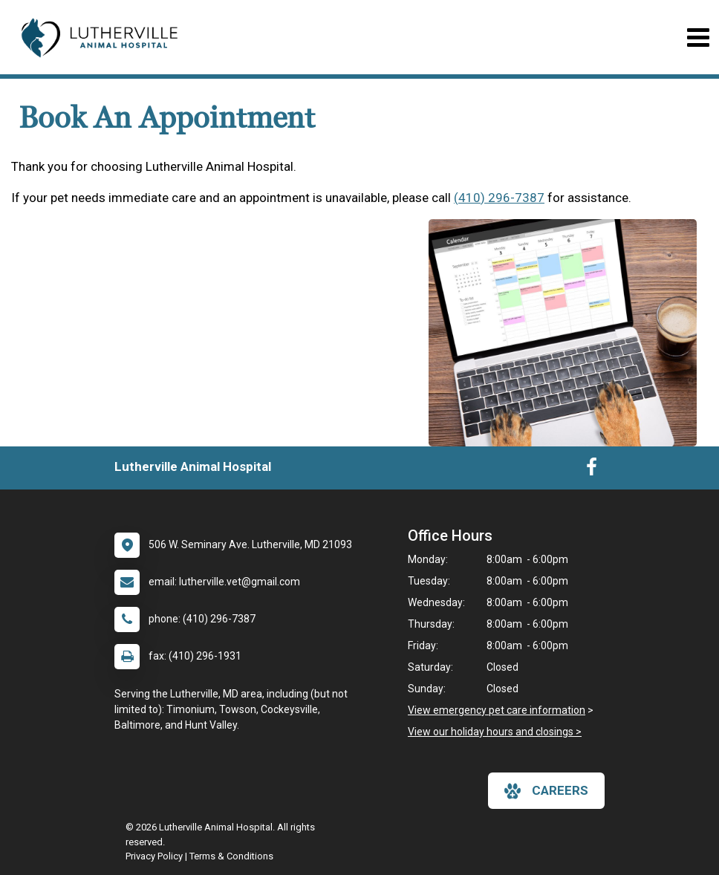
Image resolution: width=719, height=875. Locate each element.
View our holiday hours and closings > (495, 732)
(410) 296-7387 (499, 197)
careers (546, 791)
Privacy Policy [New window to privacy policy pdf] (154, 856)
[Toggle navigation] (698, 38)
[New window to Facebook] (592, 470)
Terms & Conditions (231, 856)
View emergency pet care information (496, 710)
